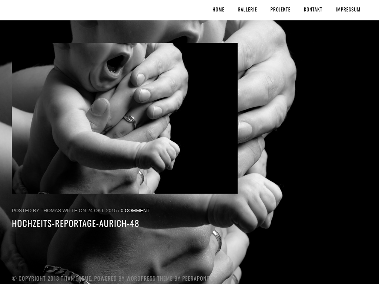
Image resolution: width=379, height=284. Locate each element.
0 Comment (135, 210)
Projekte (281, 9)
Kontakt (313, 9)
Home (218, 9)
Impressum (348, 9)
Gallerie (247, 9)
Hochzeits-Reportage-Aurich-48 (76, 223)
